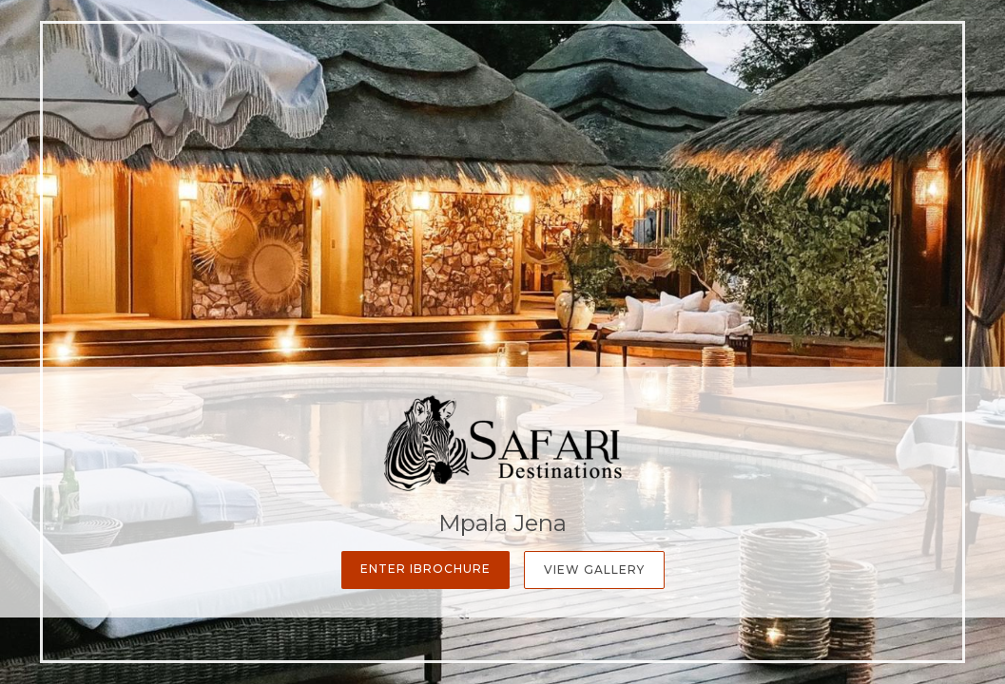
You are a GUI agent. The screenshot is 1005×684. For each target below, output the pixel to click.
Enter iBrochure (425, 568)
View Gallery (594, 569)
